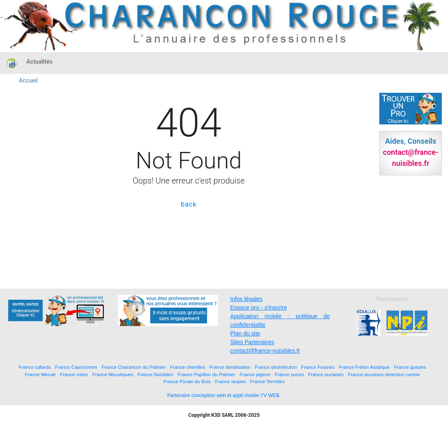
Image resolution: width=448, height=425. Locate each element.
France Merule (40, 374)
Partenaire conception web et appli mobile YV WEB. (224, 395)
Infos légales (246, 299)
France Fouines (317, 367)
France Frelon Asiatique (364, 367)
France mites (74, 374)
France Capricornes (76, 367)
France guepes (410, 367)
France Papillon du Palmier (206, 374)
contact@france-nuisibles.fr (265, 350)
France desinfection (276, 367)
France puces (289, 374)
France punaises (326, 374)
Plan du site (245, 333)
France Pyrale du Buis (187, 381)
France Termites (267, 381)
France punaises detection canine (384, 374)
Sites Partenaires (252, 342)
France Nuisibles (155, 374)
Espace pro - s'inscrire (258, 307)
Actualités (39, 61)
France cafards (35, 367)
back (189, 204)
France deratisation (230, 367)
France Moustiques (112, 374)
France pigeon (254, 374)
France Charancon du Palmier (134, 367)
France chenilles (187, 367)
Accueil (28, 80)
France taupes (230, 381)
